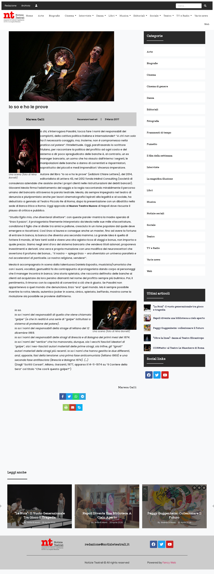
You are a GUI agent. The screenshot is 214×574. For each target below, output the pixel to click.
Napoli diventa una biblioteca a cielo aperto (179, 318)
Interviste (85, 15)
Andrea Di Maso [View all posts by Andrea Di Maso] (168, 522)
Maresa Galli (127, 387)
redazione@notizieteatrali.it (107, 544)
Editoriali (139, 15)
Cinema (70, 15)
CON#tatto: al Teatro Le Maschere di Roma (178, 347)
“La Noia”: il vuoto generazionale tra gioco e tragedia (178, 308)
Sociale (155, 15)
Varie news (201, 15)
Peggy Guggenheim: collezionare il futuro (178, 328)
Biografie (54, 15)
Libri (112, 15)
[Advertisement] (95, 447)
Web (206, 24)
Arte (41, 15)
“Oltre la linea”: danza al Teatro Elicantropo (178, 338)
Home (29, 15)
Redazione (10, 5)
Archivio (25, 5)
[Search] (189, 5)
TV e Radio (183, 15)
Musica (124, 15)
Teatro (168, 15)
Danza (100, 15)
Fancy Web (169, 562)
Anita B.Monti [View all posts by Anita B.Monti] (33, 522)
